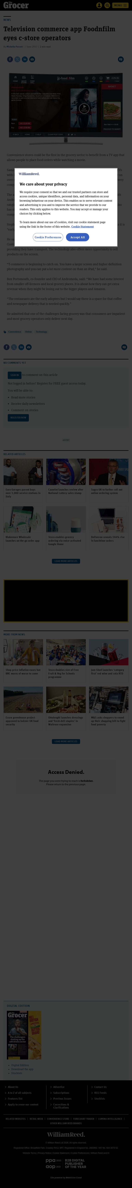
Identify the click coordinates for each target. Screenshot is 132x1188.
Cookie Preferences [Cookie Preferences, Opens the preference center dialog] (48, 237)
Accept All (77, 237)
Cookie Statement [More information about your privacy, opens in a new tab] (82, 226)
